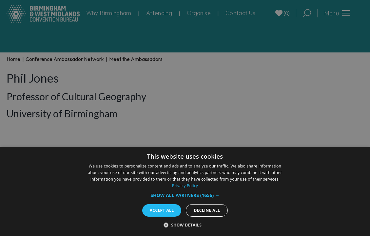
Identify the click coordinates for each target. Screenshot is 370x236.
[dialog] (185, 191)
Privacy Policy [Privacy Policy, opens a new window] (185, 185)
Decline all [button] (207, 210)
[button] (185, 195)
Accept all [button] (162, 210)
